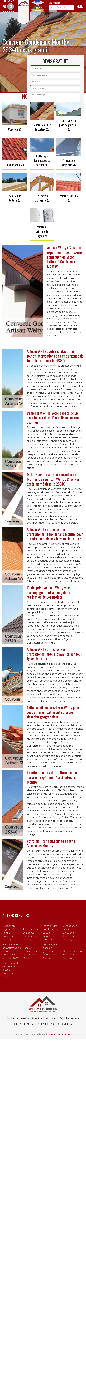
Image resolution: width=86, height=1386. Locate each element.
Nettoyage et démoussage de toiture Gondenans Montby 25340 (11, 951)
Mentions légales (59, 1034)
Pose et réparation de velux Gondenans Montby (32, 952)
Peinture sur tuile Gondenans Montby (73, 954)
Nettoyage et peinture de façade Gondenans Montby (10, 970)
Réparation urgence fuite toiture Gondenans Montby (10, 932)
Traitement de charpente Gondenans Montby (31, 934)
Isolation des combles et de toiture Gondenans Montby (51, 932)
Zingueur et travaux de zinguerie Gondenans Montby (70, 932)
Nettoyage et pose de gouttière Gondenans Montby (51, 951)
